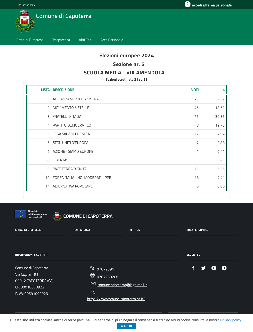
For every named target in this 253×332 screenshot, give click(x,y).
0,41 (221, 151)
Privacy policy (230, 320)
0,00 (221, 186)
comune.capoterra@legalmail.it (118, 284)
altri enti (85, 40)
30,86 (220, 117)
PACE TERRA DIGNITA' (70, 169)
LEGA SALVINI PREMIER (71, 134)
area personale (112, 40)
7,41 (221, 178)
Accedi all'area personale (212, 5)
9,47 (221, 99)
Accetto (126, 326)
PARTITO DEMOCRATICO (72, 125)
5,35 (221, 169)
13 (196, 169)
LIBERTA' (60, 160)
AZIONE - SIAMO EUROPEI (73, 151)
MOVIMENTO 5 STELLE (71, 108)
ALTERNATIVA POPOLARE (73, 186)
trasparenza (61, 40)
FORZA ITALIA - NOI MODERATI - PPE (82, 178)
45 (196, 108)
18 (196, 178)
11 (47, 186)
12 (196, 134)
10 (47, 178)
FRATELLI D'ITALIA (67, 117)
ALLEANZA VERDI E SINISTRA (76, 99)
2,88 (221, 143)
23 (196, 99)
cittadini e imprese (29, 40)
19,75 (220, 125)
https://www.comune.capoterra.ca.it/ (116, 295)
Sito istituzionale (26, 5)
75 (196, 117)
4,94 (221, 134)
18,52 (220, 108)
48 (196, 125)
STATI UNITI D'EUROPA (70, 143)
